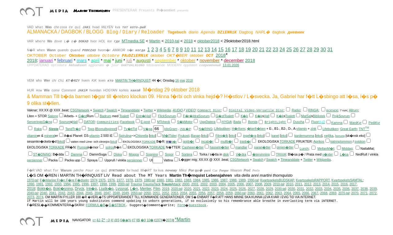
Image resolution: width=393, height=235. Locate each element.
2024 (224, 189)
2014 (326, 184)
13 (207, 49)
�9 (143, 220)
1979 (138, 180)
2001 (195, 184)
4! (112, 220)
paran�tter (262, 147)
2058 (220, 193)
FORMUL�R (95, 205)
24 (282, 49)
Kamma (337, 123)
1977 (120, 180)
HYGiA (227, 122)
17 (234, 49)
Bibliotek (319, 116)
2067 (314, 193)
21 (262, 49)
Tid (134, 129)
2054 (183, 193)
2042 (61, 193)
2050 (147, 193)
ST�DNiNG (42, 154)
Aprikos (318, 141)
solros (109, 147)
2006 (240, 184)
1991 (40, 184)
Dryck (79, 189)
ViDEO (191, 110)
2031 (300, 189)
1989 (242, 180)
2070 (354, 193)
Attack (171, 184)
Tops (91, 129)
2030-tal (280, 189)
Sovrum (170, 116)
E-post (145, 122)
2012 (307, 184)
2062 (269, 193)
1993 (58, 184)
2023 (215, 189)
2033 (318, 189)
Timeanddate (130, 110)
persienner (34, 160)
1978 (129, 180)
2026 (242, 189)
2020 (187, 189)
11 (193, 49)
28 (309, 49)
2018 (188, 41)
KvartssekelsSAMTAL (347, 180)
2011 (298, 184)
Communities (107, 122)
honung (340, 135)
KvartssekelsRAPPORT (313, 180)
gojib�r (188, 141)
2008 (258, 184)
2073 (30, 197)
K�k (244, 116)
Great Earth (348, 129)
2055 (192, 193)
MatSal (306, 116)
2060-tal (240, 193)
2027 (251, 189)
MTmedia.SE (133, 41)
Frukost (183, 135)
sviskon (360, 141)
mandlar (241, 147)
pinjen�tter (285, 147)
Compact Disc (209, 110)
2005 (231, 184)
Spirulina (125, 135)
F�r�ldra (190, 116)
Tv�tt (128, 129)
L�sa (344, 154)
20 (255, 49)
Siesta (53, 129)
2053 (174, 193)
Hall (148, 116)
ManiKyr (355, 123)
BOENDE (332, 110)
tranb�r (245, 141)
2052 (165, 193)
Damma (76, 154)
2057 (211, 193)
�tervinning (261, 154)
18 (241, 49)
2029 (269, 189)
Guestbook (197, 205)
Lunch (304, 148)
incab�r (207, 141)
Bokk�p (44, 189)
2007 (249, 184)
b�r (174, 141)
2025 (233, 189)
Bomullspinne (106, 129)
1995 (76, 184)
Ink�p (91, 189)
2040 (43, 193)
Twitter (148, 110)
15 (221, 49)
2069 (333, 193)
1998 (103, 184)
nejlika (328, 135)
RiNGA (313, 110)
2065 (296, 193)
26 (296, 49)
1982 (178, 180)
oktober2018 (208, 41)
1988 (233, 180)
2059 (229, 193)
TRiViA (281, 154)
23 (275, 49)
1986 (215, 180)
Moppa (134, 154)
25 (289, 49)
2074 (40, 197)
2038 (364, 189)
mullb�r (227, 141)
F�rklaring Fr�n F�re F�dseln (64, 180)
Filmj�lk (222, 135)
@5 (117, 220)
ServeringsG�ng (39, 122)
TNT (364, 129)
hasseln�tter (219, 147)
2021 (196, 189)
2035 (337, 189)
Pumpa (82, 147)
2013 (317, 184)
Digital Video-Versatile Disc (256, 110)
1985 (205, 180)
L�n (134, 189)
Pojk (335, 116)
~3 (108, 220)
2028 (260, 189)
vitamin (301, 128)
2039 (373, 189)
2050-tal (136, 193)
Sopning (152, 154)
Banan (195, 135)
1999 (112, 184)
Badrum (105, 116)
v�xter (327, 154)
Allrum (353, 110)
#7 (133, 220)
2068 (323, 193)
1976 (111, 180)
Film (156, 189)
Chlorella (141, 135)
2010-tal (172, 41)
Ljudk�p (106, 189)
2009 (267, 184)
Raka (38, 129)
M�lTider (169, 135)
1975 (102, 180)
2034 (327, 189)
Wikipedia (164, 110)
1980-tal (149, 180)
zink (313, 128)
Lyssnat (122, 189)
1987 (223, 180)
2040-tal (32, 193)
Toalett (124, 116)
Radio (296, 110)
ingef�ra (250, 135)
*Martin (182, 219)
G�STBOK (117, 205)
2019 (165, 189)
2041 (52, 193)
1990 (30, 184)
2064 (287, 193)
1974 (93, 180)
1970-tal (32, 180)
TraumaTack (151, 184)
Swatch (98, 110)
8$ (138, 220)
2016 (344, 184)
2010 (289, 184)
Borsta (253, 122)
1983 (187, 180)
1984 (196, 180)
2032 (309, 189)
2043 (70, 193)
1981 (169, 180)
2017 (353, 184)
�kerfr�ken (256, 128)
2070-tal (343, 193)
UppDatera (208, 122)
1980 (160, 180)
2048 (116, 193)
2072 (373, 193)
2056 (201, 193)
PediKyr (374, 123)
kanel (275, 135)
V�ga (147, 129)
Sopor (169, 154)
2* (103, 220)
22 (268, 49)
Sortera (186, 154)
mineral (49, 135)
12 (200, 49)
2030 (291, 189)
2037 (355, 189)
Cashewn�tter (193, 147)
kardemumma (304, 135)
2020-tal (176, 189)
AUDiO (178, 110)
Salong (53, 116)
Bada (237, 122)
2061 (260, 193)
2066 (305, 193)
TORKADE (149, 141)
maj (182, 80)
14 (214, 49)
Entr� (141, 116)
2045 (89, 193)
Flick (161, 116)
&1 (99, 220)
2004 (222, 184)
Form (181, 205)
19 (248, 49)
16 (228, 49)
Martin (154, 41)
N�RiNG (205, 129)
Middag (347, 148)
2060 (251, 193)
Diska (118, 154)
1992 (48, 184)
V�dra (241, 154)
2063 (278, 193)
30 (323, 49)
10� (150, 220)
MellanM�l (325, 148)
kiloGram (170, 129)
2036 (346, 189)
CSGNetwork (79, 110)
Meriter (145, 189)
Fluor (315, 122)
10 (186, 49)
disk (226, 154)
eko (152, 135)
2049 (125, 193)
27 (303, 49)
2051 (156, 193)
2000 (185, 184)
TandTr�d (73, 129)
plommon (345, 141)
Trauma (136, 184)
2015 (335, 184)
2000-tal (123, 184)
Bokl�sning (63, 189)
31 (330, 49)
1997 (94, 184)
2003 (213, 184)
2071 (364, 193)
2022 (205, 189)
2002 (204, 184)
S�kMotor (185, 122)
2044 (80, 193)
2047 (107, 193)
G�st (82, 116)
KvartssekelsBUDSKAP (277, 180)
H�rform (238, 128)
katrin (334, 141)
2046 (98, 193)
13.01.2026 (231, 65)
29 (316, 49)
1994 (67, 184)
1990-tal (252, 180)
